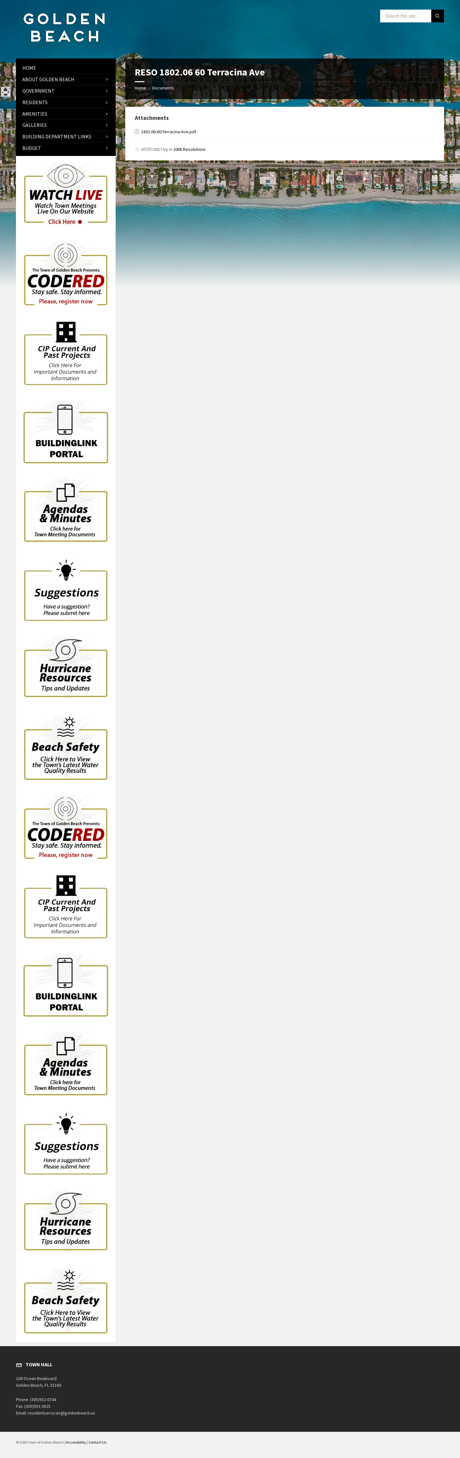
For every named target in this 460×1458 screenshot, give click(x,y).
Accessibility (76, 1442)
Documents (163, 88)
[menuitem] (65, 68)
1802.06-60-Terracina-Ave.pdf (168, 132)
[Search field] (412, 16)
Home (140, 88)
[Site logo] (64, 46)
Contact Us (97, 1442)
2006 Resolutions (189, 149)
